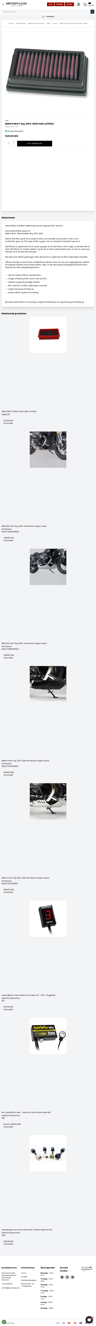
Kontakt (24, 1277)
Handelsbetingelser (28, 1280)
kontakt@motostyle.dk (9, 1288)
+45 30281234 (7, 1284)
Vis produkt (8, 423)
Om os (23, 1273)
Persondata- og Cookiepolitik (27, 1285)
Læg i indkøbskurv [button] (34, 143)
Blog (50, 4)
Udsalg (69, 4)
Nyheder (59, 4)
